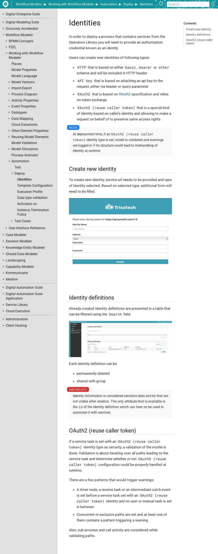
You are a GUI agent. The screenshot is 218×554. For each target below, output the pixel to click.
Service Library (17, 305)
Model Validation (24, 143)
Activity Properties (25, 100)
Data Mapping (22, 119)
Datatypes (19, 112)
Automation (108, 4)
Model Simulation (24, 149)
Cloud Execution (18, 311)
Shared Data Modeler (21, 254)
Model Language (24, 76)
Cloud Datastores (24, 125)
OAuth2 (125, 94)
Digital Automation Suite (24, 288)
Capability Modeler (20, 267)
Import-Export (21, 88)
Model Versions (23, 82)
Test (17, 167)
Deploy (128, 4)
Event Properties (23, 106)
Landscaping (15, 260)
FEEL (12, 47)
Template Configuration (35, 186)
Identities (146, 4)
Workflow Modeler (29, 4)
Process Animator (24, 155)
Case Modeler (16, 235)
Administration (17, 319)
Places (16, 64)
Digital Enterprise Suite (23, 14)
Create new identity (198, 29)
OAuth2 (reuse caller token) (199, 41)
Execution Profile (29, 192)
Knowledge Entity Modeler (25, 248)
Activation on (27, 204)
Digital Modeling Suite (22, 22)
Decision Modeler (19, 241)
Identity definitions (198, 34)
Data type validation (32, 198)
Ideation (12, 279)
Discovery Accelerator (22, 29)
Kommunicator (17, 273)
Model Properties (24, 70)
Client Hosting (16, 326)
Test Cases (22, 221)
